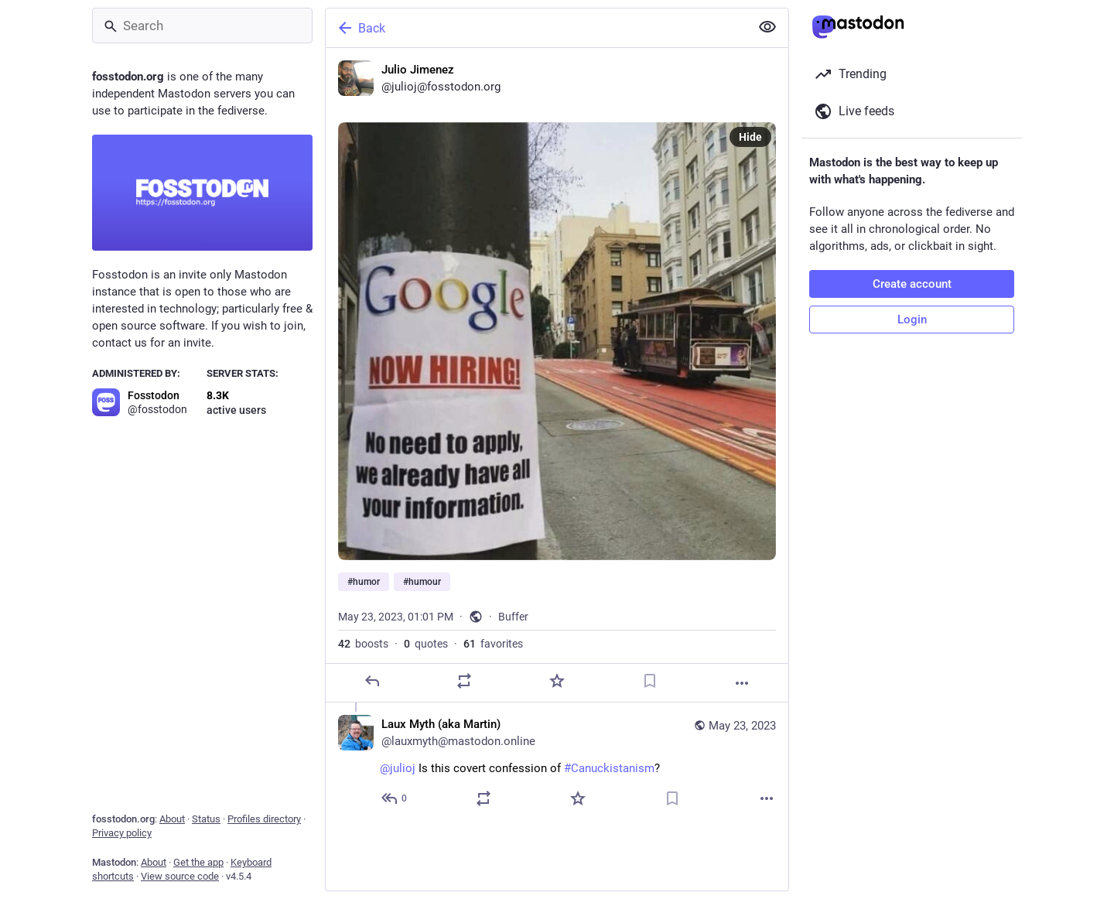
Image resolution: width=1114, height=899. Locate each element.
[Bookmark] (650, 681)
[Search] (202, 25)
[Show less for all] (767, 27)
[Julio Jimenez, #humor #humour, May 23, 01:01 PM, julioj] (557, 375)
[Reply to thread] (395, 798)
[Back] (536, 28)
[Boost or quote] (464, 681)
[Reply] (372, 681)
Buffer (513, 616)
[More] (742, 683)
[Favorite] (557, 681)
